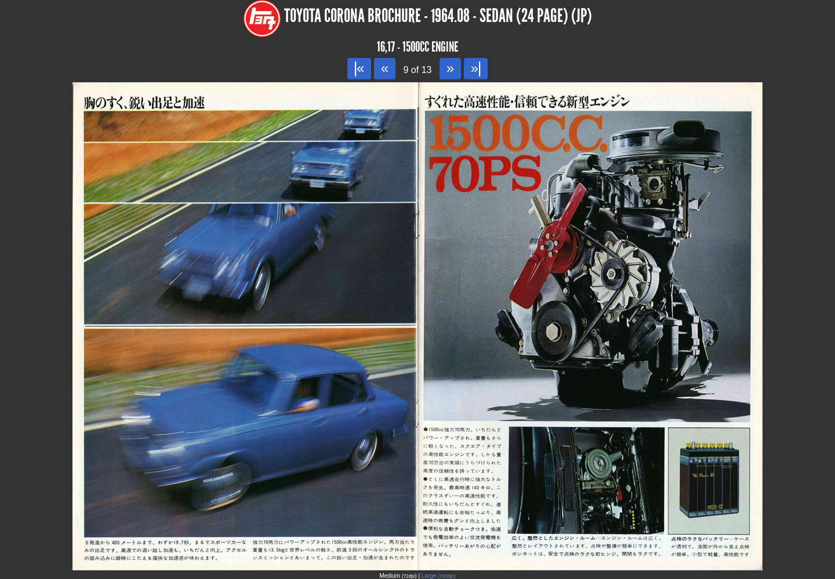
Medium (397, 576)
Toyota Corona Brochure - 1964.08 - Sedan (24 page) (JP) (438, 16)
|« (359, 68)
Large (439, 576)
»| (476, 68)
